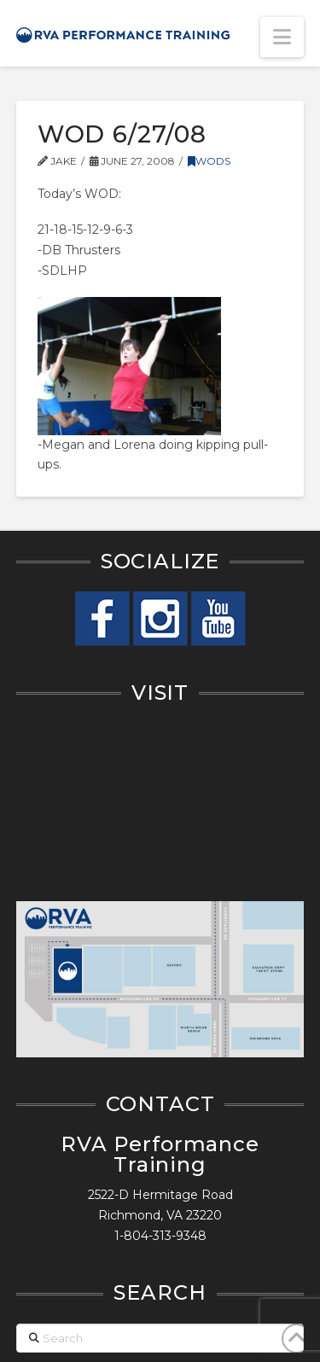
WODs (209, 160)
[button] (282, 37)
